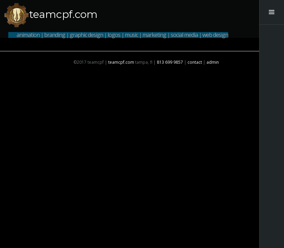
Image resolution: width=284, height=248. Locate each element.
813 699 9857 (170, 62)
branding (54, 35)
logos (114, 35)
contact (194, 62)
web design (215, 35)
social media (184, 35)
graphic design (86, 35)
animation (28, 35)
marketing (154, 35)
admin (212, 62)
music (131, 35)
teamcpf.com (63, 14)
